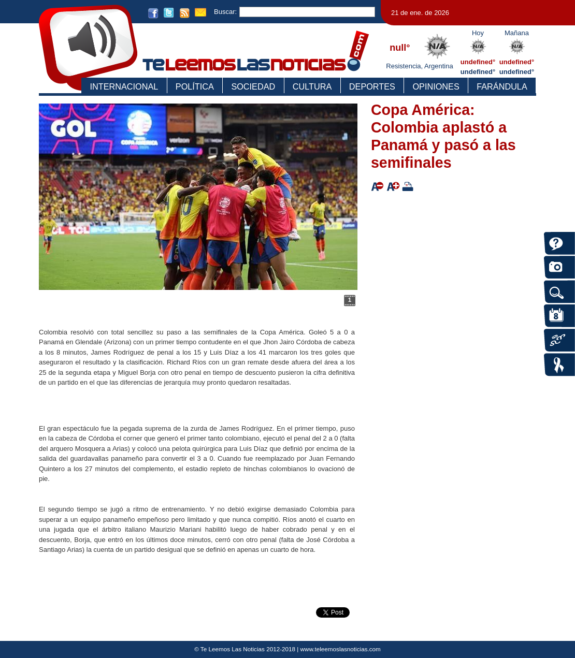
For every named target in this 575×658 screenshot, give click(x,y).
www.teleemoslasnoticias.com (340, 649)
